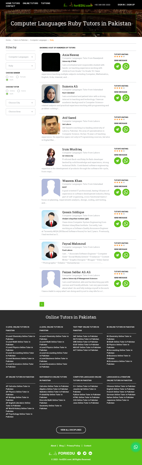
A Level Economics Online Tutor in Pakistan (53, 365)
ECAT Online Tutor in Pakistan (86, 345)
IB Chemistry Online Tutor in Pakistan (119, 337)
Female (23, 77)
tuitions (45, 3)
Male (11, 77)
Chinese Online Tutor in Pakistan (121, 386)
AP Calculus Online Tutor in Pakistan (18, 387)
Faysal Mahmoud (74, 243)
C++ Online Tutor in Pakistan (85, 386)
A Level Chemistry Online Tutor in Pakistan (54, 337)
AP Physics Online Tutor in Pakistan (17, 393)
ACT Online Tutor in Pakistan (85, 350)
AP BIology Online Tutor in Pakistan (17, 398)
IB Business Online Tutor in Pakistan (118, 357)
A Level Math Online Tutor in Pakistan (52, 343)
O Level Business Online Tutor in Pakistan (20, 359)
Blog (61, 446)
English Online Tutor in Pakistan (121, 389)
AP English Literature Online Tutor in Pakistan (18, 404)
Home (8, 40)
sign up (131, 5)
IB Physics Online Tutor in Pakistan (118, 346)
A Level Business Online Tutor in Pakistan (54, 359)
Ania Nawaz (70, 55)
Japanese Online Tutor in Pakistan (118, 401)
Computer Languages (38, 40)
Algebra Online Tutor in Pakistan (54, 389)
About (53, 446)
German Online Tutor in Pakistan (121, 395)
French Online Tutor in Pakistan (120, 392)
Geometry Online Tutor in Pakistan (51, 407)
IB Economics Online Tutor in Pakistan (119, 362)
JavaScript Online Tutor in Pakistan (84, 390)
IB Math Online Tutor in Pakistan (121, 342)
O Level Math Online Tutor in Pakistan (18, 343)
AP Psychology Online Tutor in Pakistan (19, 415)
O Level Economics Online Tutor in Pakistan (20, 365)
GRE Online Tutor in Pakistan (85, 342)
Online (12, 91)
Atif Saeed (69, 118)
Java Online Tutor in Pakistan (86, 403)
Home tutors (13, 3)
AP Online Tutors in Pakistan (20, 377)
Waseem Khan (72, 181)
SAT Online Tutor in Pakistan (85, 336)
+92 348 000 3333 (100, 5)
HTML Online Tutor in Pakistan (86, 397)
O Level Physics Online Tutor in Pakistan (19, 348)
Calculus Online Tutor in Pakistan (54, 386)
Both (11, 80)
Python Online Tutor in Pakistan (87, 395)
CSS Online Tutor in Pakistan (85, 400)
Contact (87, 446)
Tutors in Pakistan (20, 40)
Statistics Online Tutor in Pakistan (54, 392)
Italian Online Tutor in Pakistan (120, 397)
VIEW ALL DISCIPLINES (71, 430)
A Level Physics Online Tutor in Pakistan (53, 348)
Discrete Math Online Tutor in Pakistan (52, 401)
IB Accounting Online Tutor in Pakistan (119, 351)
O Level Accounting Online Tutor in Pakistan (20, 354)
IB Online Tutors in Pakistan (120, 327)
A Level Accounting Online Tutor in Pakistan (54, 354)
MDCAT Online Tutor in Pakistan (87, 347)
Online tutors (30, 3)
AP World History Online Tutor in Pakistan (20, 409)
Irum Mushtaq (72, 149)
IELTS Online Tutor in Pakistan (86, 339)
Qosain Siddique (73, 212)
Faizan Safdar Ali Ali (76, 272)
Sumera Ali (70, 86)
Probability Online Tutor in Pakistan (51, 396)
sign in (121, 5)
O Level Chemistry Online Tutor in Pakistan (20, 337)
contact (10, 6)
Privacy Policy (73, 446)
